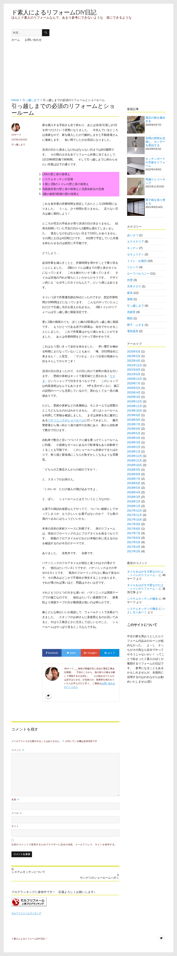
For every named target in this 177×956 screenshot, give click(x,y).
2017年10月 (134, 519)
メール (16, 813)
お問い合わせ (33, 39)
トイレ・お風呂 (137, 260)
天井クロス (134, 286)
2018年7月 (134, 478)
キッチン (132, 248)
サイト (15, 826)
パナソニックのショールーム (66, 420)
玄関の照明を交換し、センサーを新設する (155, 142)
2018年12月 (134, 455)
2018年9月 (134, 469)
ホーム (15, 39)
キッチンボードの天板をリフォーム (155, 162)
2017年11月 (134, 514)
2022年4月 (134, 360)
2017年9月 (134, 524)
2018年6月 (134, 483)
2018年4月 (134, 492)
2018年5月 (134, 487)
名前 (15, 799)
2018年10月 (134, 465)
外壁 (130, 280)
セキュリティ (135, 254)
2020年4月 (134, 392)
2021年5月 (134, 374)
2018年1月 (134, 506)
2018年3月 (134, 496)
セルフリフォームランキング (26, 913)
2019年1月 (134, 451)
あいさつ (132, 235)
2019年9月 (134, 415)
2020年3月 (134, 396)
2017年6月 (134, 537)
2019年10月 (134, 410)
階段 (130, 318)
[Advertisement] (76, 73)
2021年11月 (134, 365)
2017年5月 (134, 542)
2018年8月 (134, 474)
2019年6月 (134, 428)
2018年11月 (134, 460)
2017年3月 (134, 551)
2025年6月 (134, 351)
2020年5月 (134, 387)
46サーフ (16, 134)
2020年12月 (134, 378)
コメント (17, 749)
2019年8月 (134, 419)
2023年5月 (134, 356)
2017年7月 (134, 533)
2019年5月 (134, 433)
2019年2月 (134, 446)
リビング (132, 267)
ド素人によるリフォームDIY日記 (53, 12)
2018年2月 (134, 501)
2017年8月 (134, 528)
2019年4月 (134, 437)
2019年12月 (134, 401)
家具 (130, 292)
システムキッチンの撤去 (142, 598)
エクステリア (135, 241)
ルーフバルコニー (138, 273)
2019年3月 (134, 442)
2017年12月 (134, 510)
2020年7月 (134, 383)
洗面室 (131, 312)
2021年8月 (134, 369)
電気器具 (132, 331)
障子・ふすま (135, 324)
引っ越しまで (18, 144)
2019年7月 (134, 424)
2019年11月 (134, 406)
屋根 (130, 299)
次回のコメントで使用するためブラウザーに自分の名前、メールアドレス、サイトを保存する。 (64, 844)
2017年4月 (134, 546)
